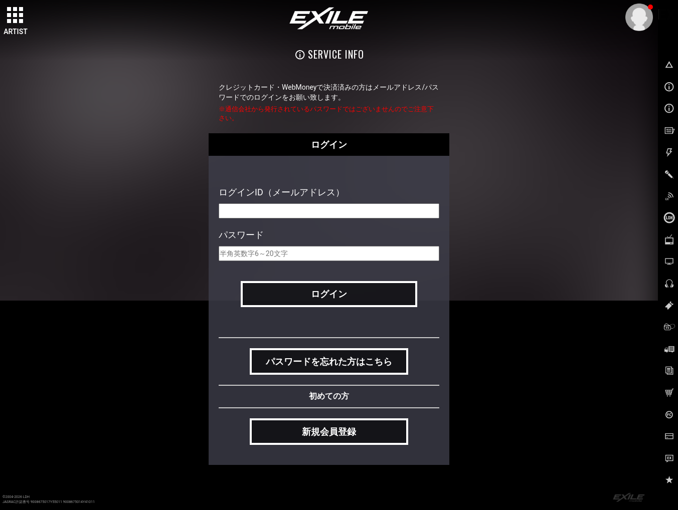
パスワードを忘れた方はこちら (329, 361)
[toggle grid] (16, 16)
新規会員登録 (329, 431)
